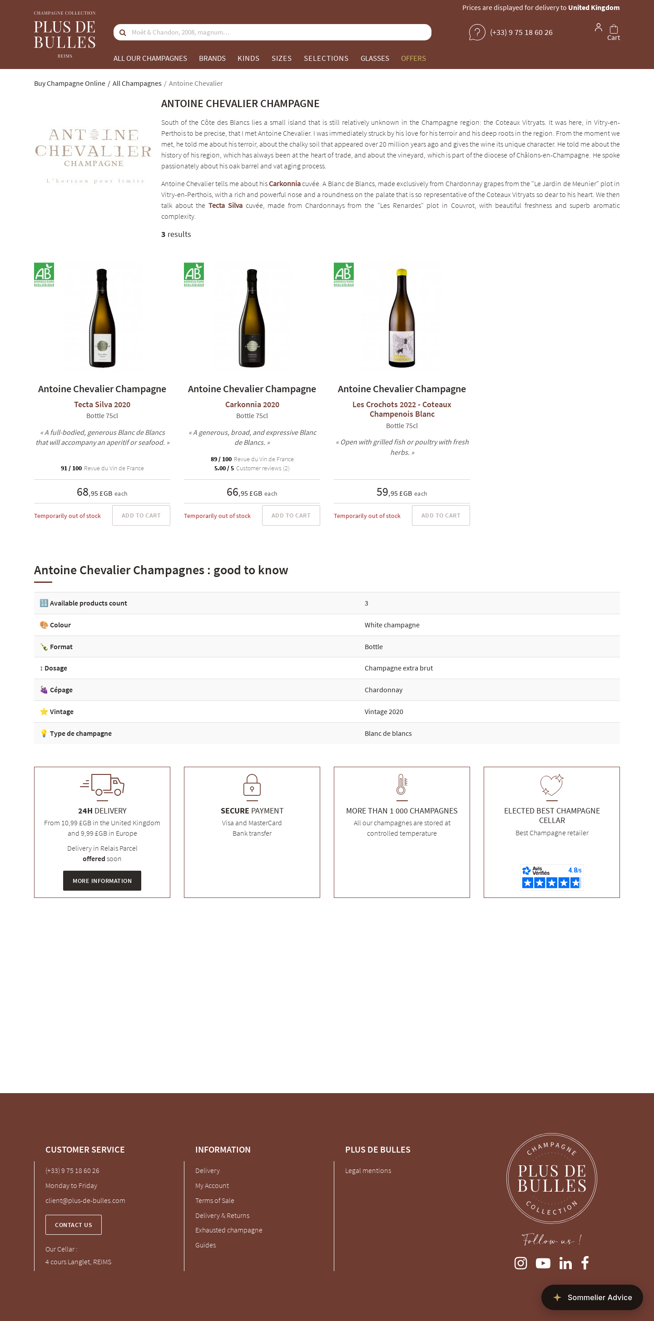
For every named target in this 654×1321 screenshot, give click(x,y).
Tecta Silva (225, 205)
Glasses (375, 58)
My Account (212, 1185)
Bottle (374, 646)
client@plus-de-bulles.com (85, 1200)
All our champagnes (150, 58)
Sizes (282, 58)
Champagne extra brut (399, 667)
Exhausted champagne (229, 1229)
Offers (413, 58)
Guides (205, 1244)
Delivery (207, 1170)
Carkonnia (285, 183)
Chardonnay (383, 689)
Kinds (249, 58)
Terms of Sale (214, 1200)
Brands (212, 58)
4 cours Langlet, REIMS (78, 1261)
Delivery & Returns (222, 1215)
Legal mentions (368, 1170)
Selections (326, 58)
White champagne (392, 624)
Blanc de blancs (388, 733)
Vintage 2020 (384, 711)
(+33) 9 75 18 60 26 (72, 1170)
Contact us (73, 1225)
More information (102, 881)
